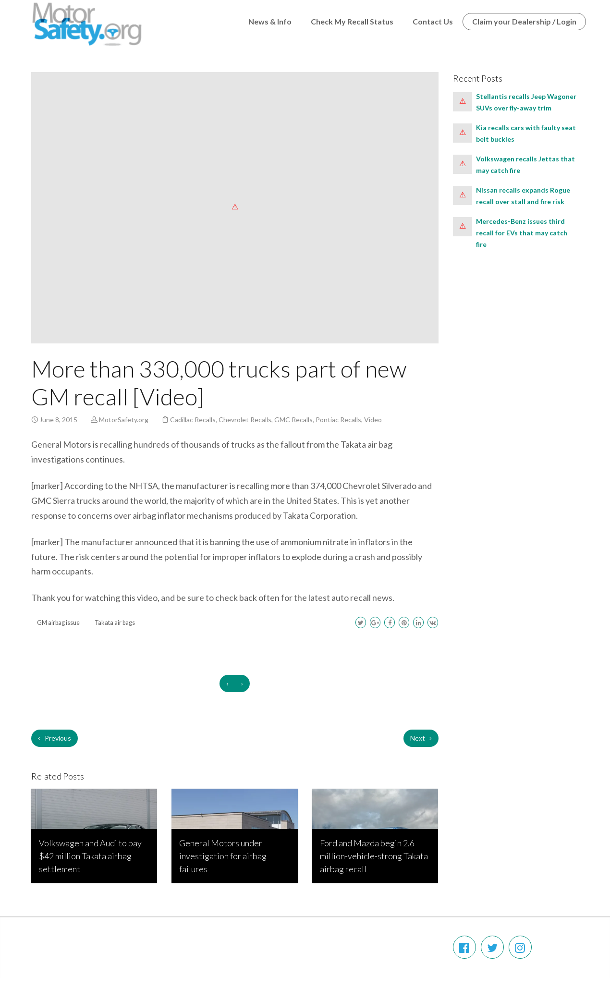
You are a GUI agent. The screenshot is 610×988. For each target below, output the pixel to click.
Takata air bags (115, 622)
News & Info (270, 21)
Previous (54, 738)
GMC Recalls (293, 419)
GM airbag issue (58, 622)
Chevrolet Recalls (245, 419)
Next (421, 738)
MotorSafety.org (123, 419)
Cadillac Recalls (193, 419)
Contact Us (433, 21)
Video (373, 419)
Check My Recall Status (352, 21)
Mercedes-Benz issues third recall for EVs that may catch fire (521, 232)
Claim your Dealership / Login (524, 21)
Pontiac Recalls (338, 419)
